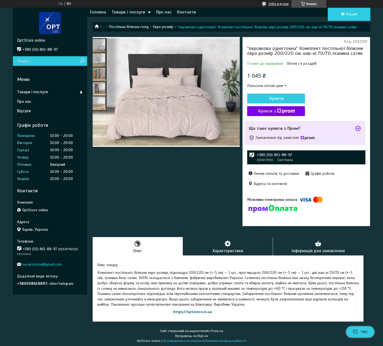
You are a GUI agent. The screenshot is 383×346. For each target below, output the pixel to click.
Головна (98, 12)
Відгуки (24, 110)
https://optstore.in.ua (192, 312)
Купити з (276, 111)
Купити (276, 98)
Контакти (186, 12)
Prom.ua (217, 331)
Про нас (164, 12)
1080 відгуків (279, 4)
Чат (360, 331)
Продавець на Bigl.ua (191, 336)
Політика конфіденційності (225, 341)
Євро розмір (163, 26)
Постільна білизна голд (129, 26)
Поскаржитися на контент (183, 341)
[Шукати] (82, 61)
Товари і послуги (128, 12)
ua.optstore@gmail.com (42, 264)
